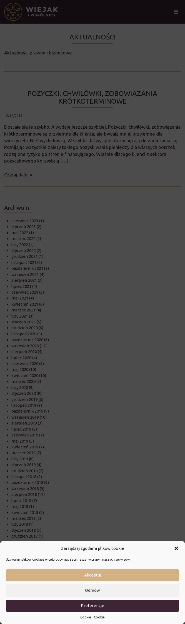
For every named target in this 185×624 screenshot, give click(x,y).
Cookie (85, 617)
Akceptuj (92, 575)
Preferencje (92, 605)
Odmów (92, 590)
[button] (176, 548)
